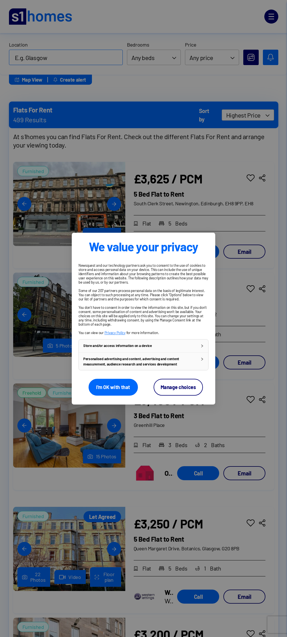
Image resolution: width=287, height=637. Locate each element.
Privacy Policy (115, 332)
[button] (143, 345)
